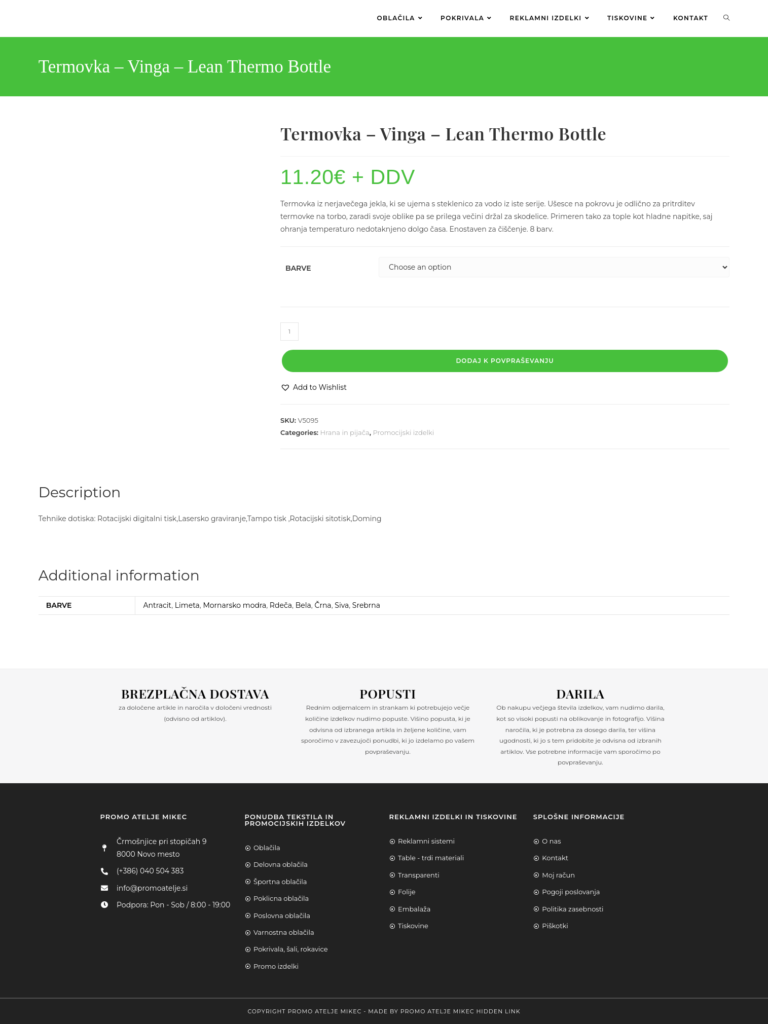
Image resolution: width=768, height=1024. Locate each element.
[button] (313, 387)
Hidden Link (498, 1010)
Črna (322, 604)
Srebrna (366, 604)
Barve (298, 267)
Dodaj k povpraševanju (505, 360)
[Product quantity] (289, 331)
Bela (303, 604)
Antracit (157, 604)
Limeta (187, 604)
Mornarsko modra (234, 604)
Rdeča (281, 604)
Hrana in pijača (345, 431)
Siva (342, 604)
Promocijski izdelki (403, 431)
